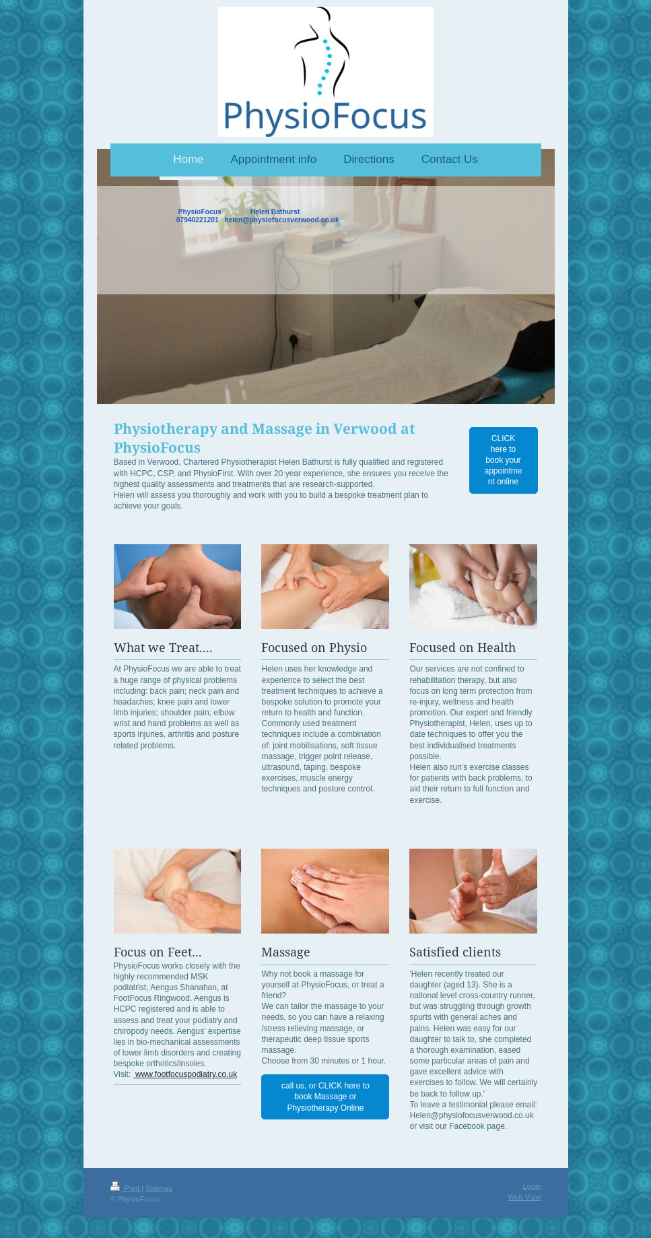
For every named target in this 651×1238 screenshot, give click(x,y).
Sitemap (158, 1188)
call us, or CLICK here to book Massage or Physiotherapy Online (325, 1096)
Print (126, 1188)
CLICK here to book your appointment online (503, 460)
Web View (524, 1197)
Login (532, 1186)
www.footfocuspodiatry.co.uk (185, 1074)
